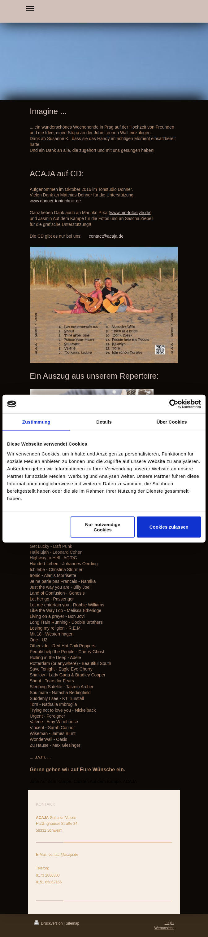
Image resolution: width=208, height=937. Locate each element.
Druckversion (49, 923)
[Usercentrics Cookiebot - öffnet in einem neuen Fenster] (174, 404)
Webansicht (164, 928)
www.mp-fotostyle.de (130, 212)
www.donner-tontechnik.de (55, 200)
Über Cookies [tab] (172, 422)
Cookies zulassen (169, 527)
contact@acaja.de (106, 236)
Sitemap (72, 923)
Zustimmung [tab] (36, 422)
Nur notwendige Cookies (102, 526)
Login (169, 923)
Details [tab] (104, 422)
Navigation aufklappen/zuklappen (104, 8)
